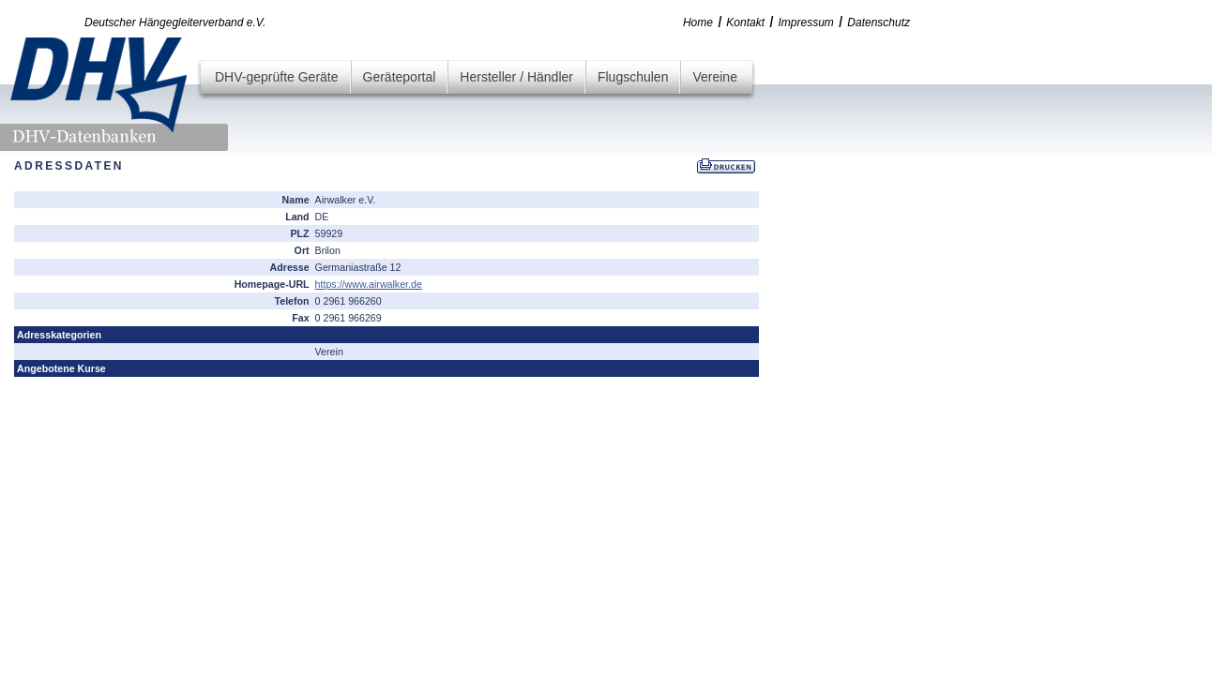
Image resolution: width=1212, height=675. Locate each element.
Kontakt (745, 22)
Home (698, 22)
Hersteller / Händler (516, 76)
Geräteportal (399, 76)
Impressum (806, 22)
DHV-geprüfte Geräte (277, 76)
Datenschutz (878, 22)
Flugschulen (633, 76)
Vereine (714, 76)
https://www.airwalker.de (368, 284)
